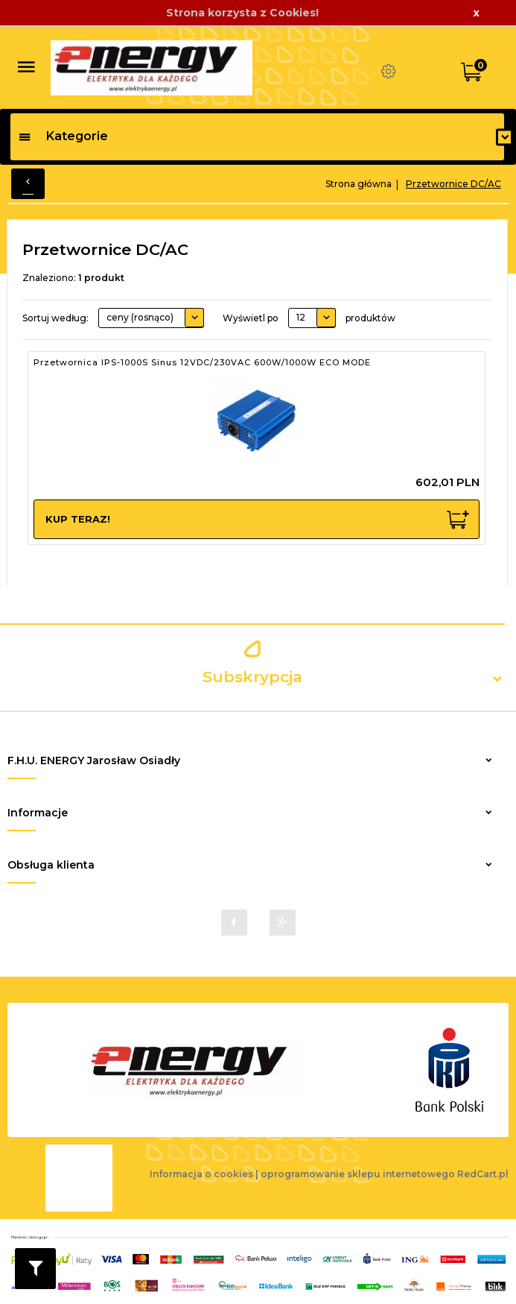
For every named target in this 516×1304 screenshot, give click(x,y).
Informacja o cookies (201, 1173)
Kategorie (63, 136)
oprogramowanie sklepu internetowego (358, 1173)
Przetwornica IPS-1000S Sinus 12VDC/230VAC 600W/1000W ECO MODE (202, 362)
